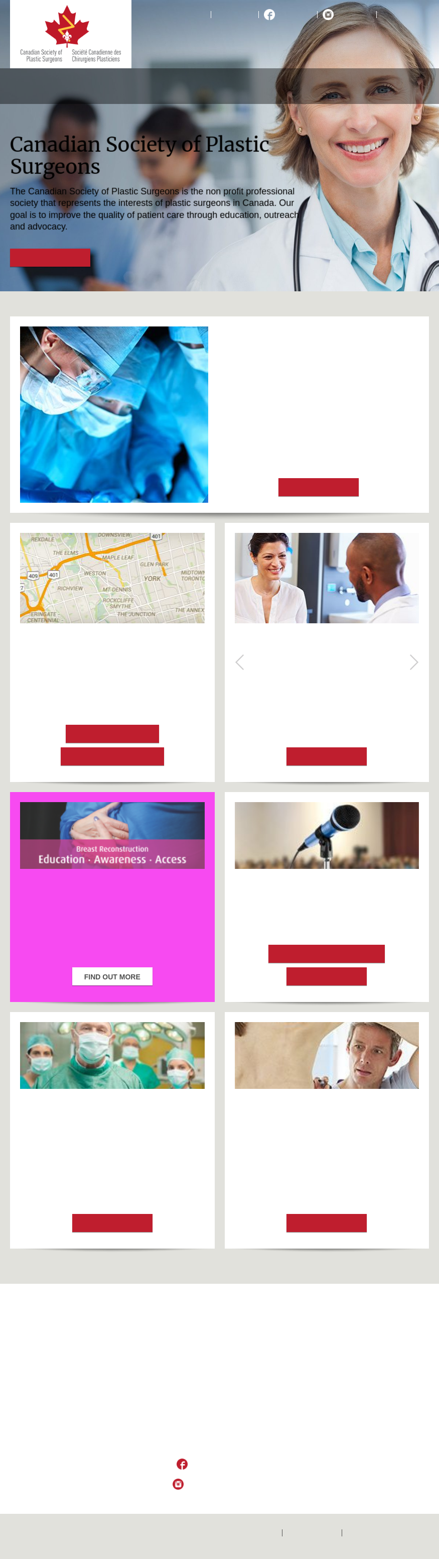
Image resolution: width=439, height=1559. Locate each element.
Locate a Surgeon (112, 734)
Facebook (295, 15)
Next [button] (414, 662)
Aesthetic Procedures (173, 86)
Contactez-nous (312, 1533)
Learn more (326, 977)
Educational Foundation (325, 86)
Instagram (354, 15)
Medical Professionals (249, 86)
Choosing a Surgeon (112, 757)
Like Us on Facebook (227, 1465)
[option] (219, 145)
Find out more (50, 258)
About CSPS (29, 86)
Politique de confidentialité (388, 1533)
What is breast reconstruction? (326, 670)
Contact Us (234, 15)
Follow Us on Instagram (227, 1485)
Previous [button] (240, 662)
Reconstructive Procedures (94, 86)
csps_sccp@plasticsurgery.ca (219, 1445)
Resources (393, 86)
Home (196, 15)
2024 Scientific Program (326, 954)
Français (396, 15)
